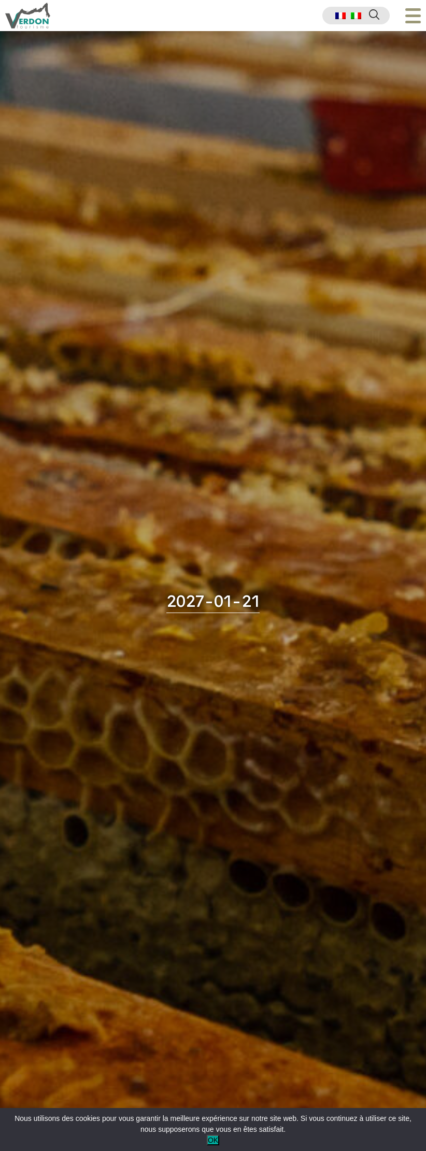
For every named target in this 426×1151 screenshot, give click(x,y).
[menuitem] (340, 15)
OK (213, 1140)
